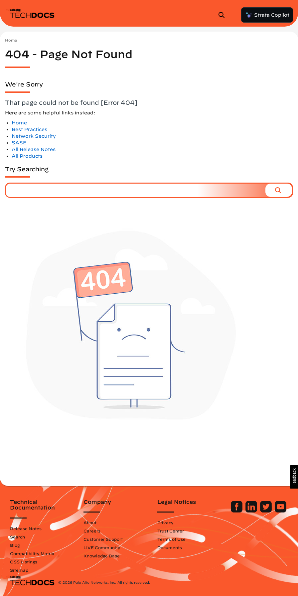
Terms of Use (171, 539)
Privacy (165, 522)
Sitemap (19, 570)
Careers (91, 530)
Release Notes (26, 528)
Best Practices (29, 129)
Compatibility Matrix (32, 553)
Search (17, 536)
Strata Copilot (267, 15)
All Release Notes (34, 149)
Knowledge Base (101, 555)
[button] (278, 190)
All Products (27, 156)
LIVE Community (101, 547)
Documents (169, 547)
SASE (19, 142)
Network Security (34, 136)
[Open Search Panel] (223, 15)
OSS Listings (23, 561)
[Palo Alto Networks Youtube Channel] (280, 511)
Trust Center (170, 530)
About (89, 522)
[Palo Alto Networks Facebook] (237, 511)
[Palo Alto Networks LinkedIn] (251, 511)
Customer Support (103, 539)
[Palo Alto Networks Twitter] (266, 511)
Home (11, 40)
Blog (15, 545)
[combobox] (135, 190)
